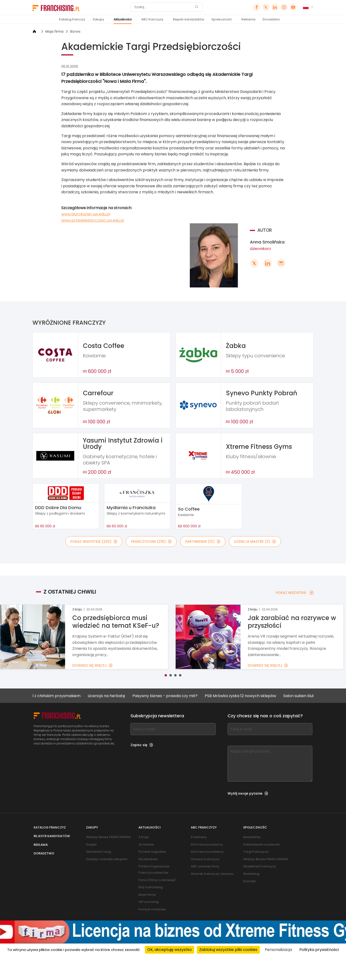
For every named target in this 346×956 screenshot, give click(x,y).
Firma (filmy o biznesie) (157, 880)
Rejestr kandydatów (188, 19)
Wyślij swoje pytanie (248, 793)
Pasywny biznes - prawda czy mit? (172, 696)
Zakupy (98, 19)
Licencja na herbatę (113, 696)
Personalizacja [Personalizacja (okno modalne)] (278, 949)
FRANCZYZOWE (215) (151, 541)
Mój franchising (150, 887)
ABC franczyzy (152, 19)
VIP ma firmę (148, 902)
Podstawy (199, 837)
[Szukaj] (163, 7)
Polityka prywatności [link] (319, 949)
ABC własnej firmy (205, 866)
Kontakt (249, 881)
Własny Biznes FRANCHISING (108, 837)
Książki (91, 844)
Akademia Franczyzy (259, 866)
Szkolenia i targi (98, 851)
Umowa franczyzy (205, 859)
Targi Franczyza (255, 851)
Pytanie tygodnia (152, 851)
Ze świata (146, 844)
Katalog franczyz (72, 19)
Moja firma (54, 31)
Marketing (251, 873)
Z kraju (143, 837)
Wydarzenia (147, 859)
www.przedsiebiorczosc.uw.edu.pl (92, 220)
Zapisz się (141, 745)
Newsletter (252, 837)
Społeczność (221, 19)
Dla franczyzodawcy (207, 851)
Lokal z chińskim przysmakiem (59, 696)
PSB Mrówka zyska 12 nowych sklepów (247, 696)
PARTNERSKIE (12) (202, 541)
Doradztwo (271, 19)
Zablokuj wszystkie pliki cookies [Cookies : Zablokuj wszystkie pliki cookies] (228, 949)
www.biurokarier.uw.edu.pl (85, 214)
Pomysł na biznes (152, 909)
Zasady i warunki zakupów (107, 859)
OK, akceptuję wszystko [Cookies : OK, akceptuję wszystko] (169, 949)
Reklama (248, 19)
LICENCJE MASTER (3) (255, 541)
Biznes (75, 31)
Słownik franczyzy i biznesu (212, 873)
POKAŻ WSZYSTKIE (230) (93, 541)
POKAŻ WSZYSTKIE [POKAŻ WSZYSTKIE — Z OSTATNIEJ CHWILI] (295, 592)
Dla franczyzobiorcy (207, 844)
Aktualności (123, 19)
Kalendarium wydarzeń (261, 844)
